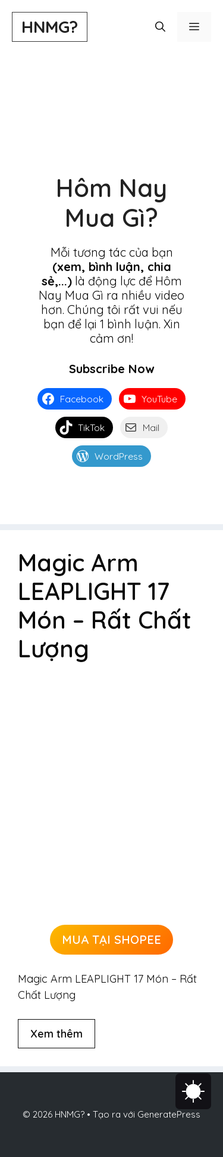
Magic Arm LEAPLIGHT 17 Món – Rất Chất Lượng (104, 605)
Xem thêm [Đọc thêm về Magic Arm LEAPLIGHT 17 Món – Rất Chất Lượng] (56, 1034)
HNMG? (49, 26)
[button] (160, 27)
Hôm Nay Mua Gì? (111, 202)
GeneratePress (168, 1114)
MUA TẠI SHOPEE (111, 939)
